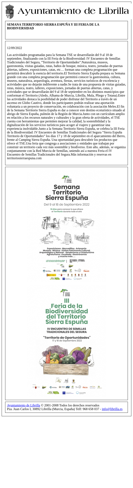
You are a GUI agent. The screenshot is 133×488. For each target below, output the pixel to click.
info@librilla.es (112, 409)
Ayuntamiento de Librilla (23, 405)
